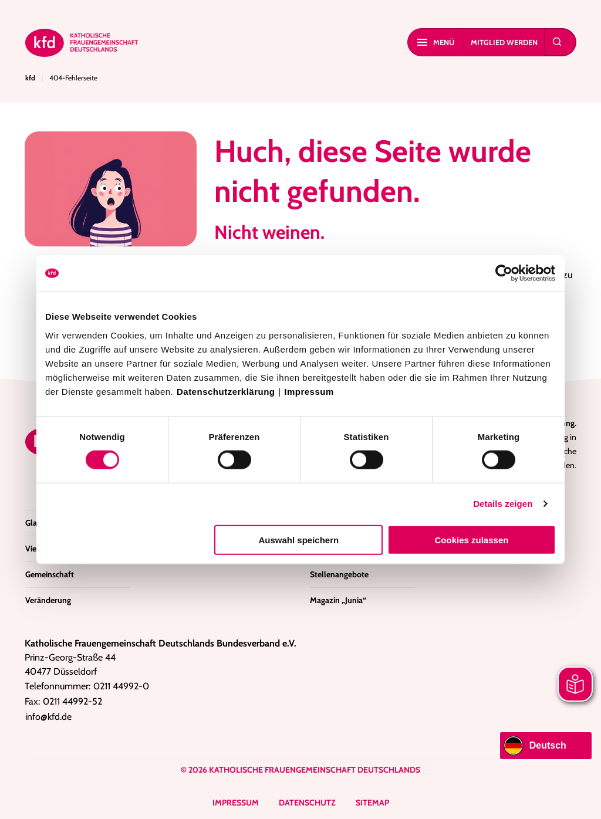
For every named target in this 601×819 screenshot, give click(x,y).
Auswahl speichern (299, 539)
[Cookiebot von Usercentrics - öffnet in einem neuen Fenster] (504, 273)
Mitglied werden (504, 42)
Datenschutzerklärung (226, 391)
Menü (435, 42)
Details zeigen (502, 504)
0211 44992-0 (121, 686)
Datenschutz (307, 802)
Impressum (309, 391)
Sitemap (372, 802)
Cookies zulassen (472, 539)
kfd (30, 77)
